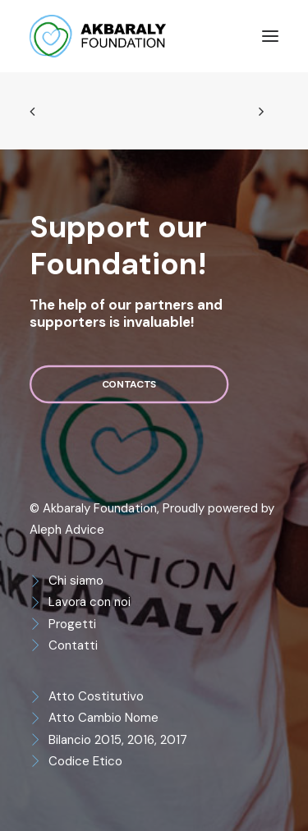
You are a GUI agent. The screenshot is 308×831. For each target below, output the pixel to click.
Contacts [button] (129, 384)
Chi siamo (75, 580)
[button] (270, 36)
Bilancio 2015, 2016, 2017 (117, 740)
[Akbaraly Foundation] (98, 36)
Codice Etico (85, 761)
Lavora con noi (89, 602)
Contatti (73, 645)
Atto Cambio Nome (103, 717)
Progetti (72, 624)
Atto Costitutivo (96, 696)
